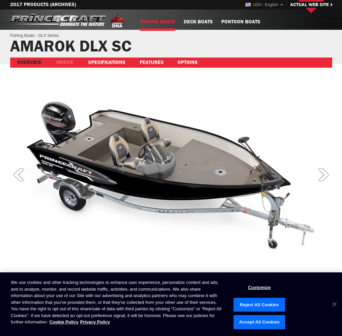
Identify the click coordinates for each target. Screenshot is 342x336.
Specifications (106, 62)
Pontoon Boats (240, 21)
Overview (29, 62)
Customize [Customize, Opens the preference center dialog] (259, 287)
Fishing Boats (157, 24)
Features (152, 62)
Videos (64, 62)
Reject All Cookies (259, 304)
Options (188, 62)
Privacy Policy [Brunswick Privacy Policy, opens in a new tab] (95, 321)
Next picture (324, 174)
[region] (171, 304)
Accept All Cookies (259, 321)
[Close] (334, 304)
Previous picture (18, 174)
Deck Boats (198, 21)
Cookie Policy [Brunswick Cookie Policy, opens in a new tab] (63, 321)
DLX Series (48, 35)
